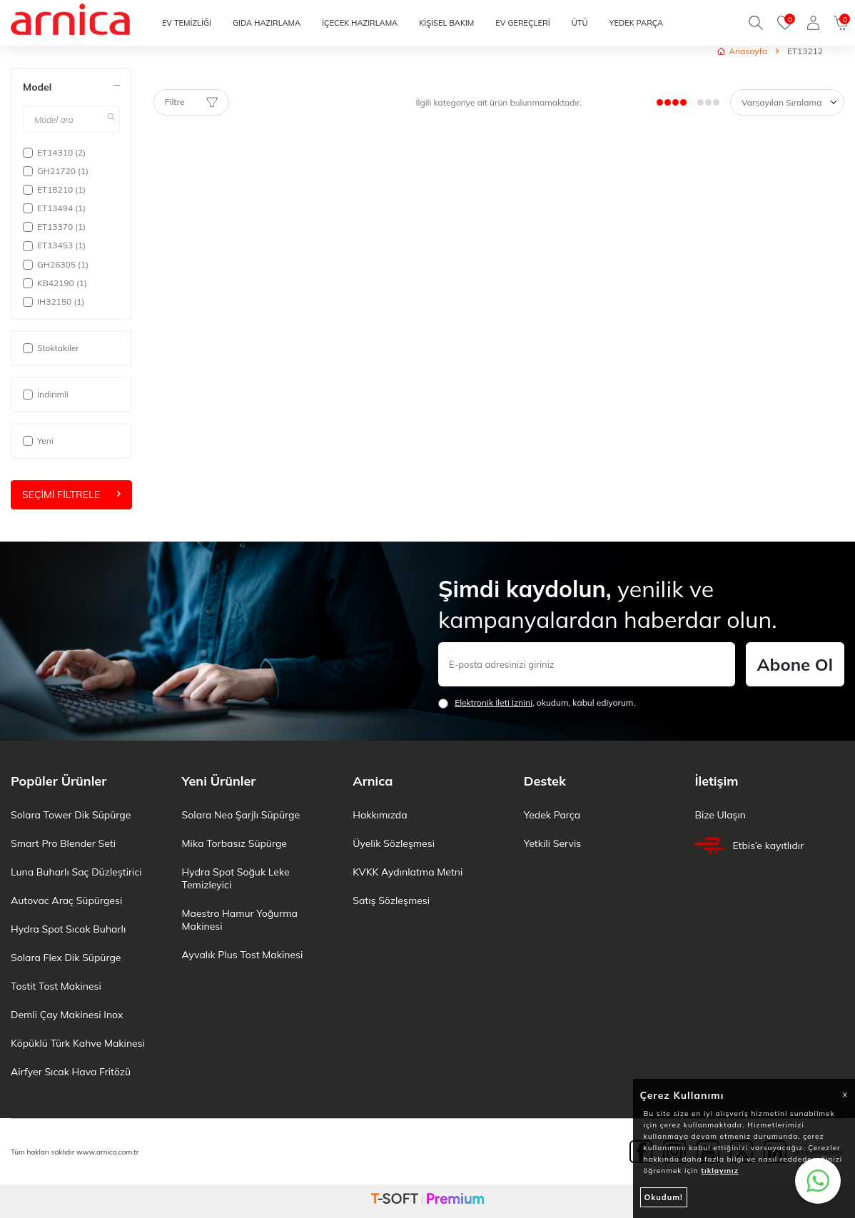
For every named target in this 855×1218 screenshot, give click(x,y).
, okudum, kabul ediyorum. (536, 703)
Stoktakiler (51, 347)
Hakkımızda (380, 814)
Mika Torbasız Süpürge (234, 843)
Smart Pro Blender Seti (63, 843)
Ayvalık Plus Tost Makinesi (242, 954)
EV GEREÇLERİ (522, 23)
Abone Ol (795, 664)
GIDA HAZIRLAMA (266, 23)
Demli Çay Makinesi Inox (67, 1014)
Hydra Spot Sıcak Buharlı (68, 929)
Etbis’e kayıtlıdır (749, 845)
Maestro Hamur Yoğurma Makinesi (240, 920)
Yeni (38, 440)
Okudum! (663, 1197)
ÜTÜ (580, 23)
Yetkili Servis (552, 843)
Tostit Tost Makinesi (56, 986)
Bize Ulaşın (720, 814)
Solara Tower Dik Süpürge (71, 814)
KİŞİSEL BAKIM (446, 23)
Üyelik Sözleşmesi (394, 843)
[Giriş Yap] (813, 23)
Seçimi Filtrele (71, 494)
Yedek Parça (552, 814)
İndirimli (46, 394)
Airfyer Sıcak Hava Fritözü (71, 1071)
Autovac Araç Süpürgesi (66, 900)
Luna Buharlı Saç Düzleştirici (76, 872)
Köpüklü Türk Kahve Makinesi (78, 1043)
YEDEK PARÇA (636, 23)
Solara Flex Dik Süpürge (66, 957)
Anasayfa (742, 51)
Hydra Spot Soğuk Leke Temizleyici (236, 878)
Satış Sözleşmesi (391, 900)
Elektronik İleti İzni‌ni (493, 702)
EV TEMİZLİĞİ (186, 23)
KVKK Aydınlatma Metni (407, 872)
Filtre (191, 102)
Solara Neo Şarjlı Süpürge (241, 814)
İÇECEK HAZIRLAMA (360, 23)
